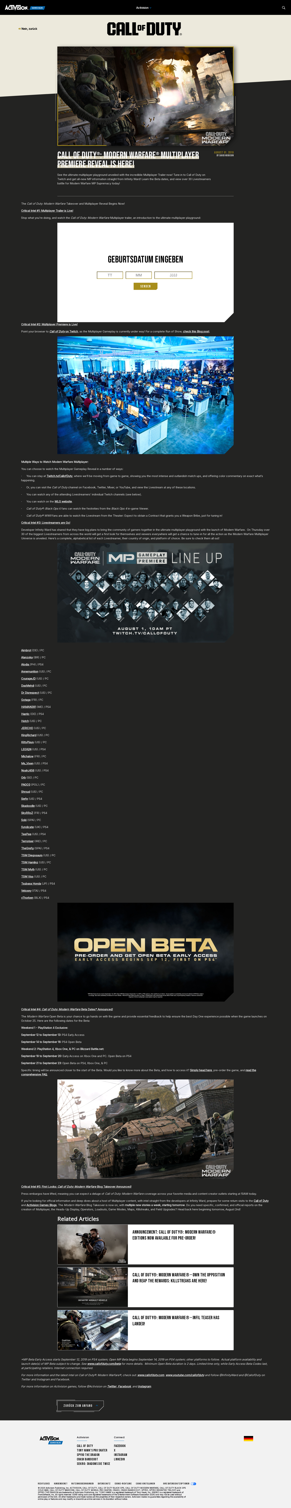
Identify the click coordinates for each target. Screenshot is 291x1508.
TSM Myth (28, 869)
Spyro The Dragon (88, 1455)
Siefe (24, 799)
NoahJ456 (27, 770)
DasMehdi (27, 685)
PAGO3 (25, 784)
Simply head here (201, 1070)
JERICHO (27, 728)
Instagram (120, 1455)
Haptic (25, 714)
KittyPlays (27, 742)
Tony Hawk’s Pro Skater (92, 1450)
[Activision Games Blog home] (51, 1440)
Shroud (25, 791)
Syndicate (27, 827)
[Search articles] (283, 7)
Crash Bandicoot (87, 1459)
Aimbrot (26, 650)
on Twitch (63, 331)
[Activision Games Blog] (25, 7)
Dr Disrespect (30, 692)
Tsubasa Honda (31, 883)
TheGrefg (27, 848)
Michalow (27, 756)
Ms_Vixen (27, 763)
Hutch (25, 721)
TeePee (26, 834)
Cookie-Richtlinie (123, 1483)
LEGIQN (26, 749)
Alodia (25, 664)
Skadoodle (28, 806)
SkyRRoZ (27, 813)
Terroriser (27, 841)
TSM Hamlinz (29, 862)
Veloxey (26, 890)
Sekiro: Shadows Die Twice (93, 1464)
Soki (24, 820)
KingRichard (28, 735)
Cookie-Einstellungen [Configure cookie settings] (145, 1483)
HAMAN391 (28, 707)
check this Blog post (196, 331)
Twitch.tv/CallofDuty (59, 476)
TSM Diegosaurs (31, 855)
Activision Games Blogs (42, 1205)
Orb (23, 777)
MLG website (63, 501)
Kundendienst (61, 1483)
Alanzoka (27, 657)
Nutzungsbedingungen (82, 1483)
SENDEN (145, 286)
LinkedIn (119, 1459)
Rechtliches (44, 1483)
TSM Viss (27, 876)
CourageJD (28, 678)
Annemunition (29, 671)
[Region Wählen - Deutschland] (248, 1438)
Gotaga (25, 700)
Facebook (120, 1446)
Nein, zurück (27, 29)
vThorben (27, 897)
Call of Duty (261, 1201)
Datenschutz (104, 1483)
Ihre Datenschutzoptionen (176, 1483)
